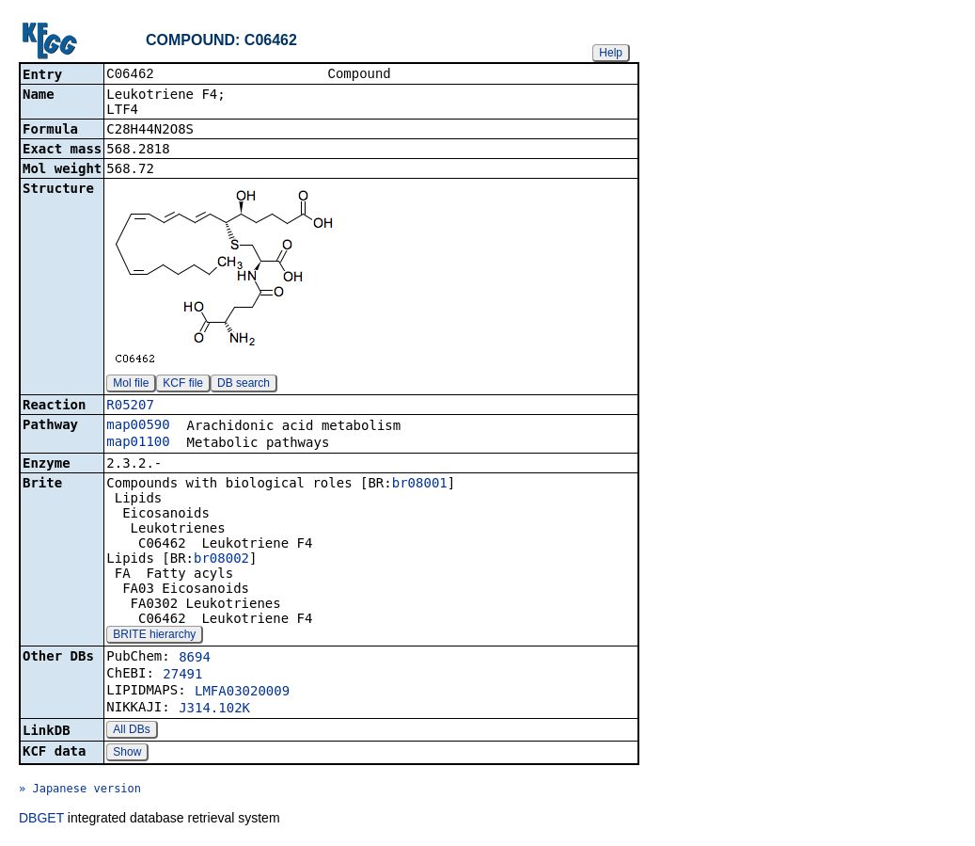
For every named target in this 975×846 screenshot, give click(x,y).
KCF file (183, 384)
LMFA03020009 (242, 692)
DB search (243, 384)
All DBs (131, 731)
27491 (182, 675)
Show (127, 753)
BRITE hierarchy (154, 636)
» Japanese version (80, 790)
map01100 (137, 443)
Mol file (131, 384)
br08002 (221, 559)
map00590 (137, 426)
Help (610, 52)
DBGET (41, 819)
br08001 (420, 484)
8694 (195, 658)
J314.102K (214, 709)
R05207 (130, 406)
